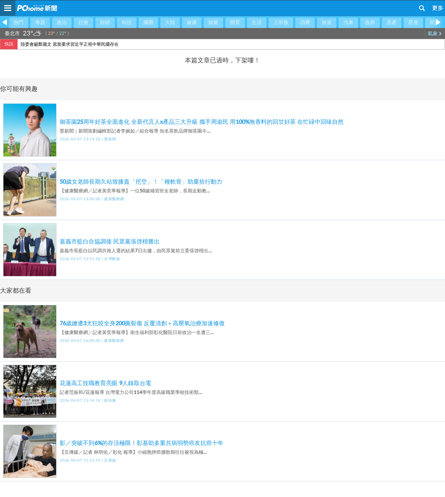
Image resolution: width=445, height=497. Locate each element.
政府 (370, 22)
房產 (392, 22)
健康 (192, 22)
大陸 (170, 22)
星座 (413, 22)
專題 (40, 22)
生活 (257, 22)
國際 (148, 22)
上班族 (280, 22)
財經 (105, 22)
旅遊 (327, 22)
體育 (235, 22)
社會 (83, 22)
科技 (127, 22)
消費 (305, 22)
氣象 (435, 33)
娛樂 (213, 22)
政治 (62, 22)
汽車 (348, 22)
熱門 (18, 22)
